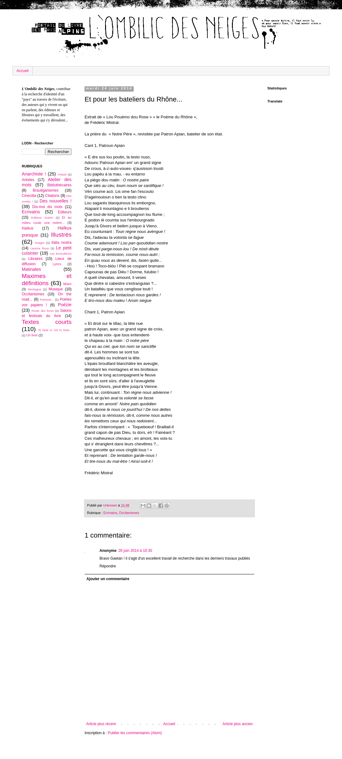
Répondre (107, 566)
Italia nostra (61, 242)
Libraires (35, 259)
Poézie (65, 304)
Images (39, 242)
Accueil (22, 71)
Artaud (62, 174)
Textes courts (47, 322)
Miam (67, 284)
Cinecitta (29, 195)
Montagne (34, 289)
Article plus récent (101, 724)
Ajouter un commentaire (107, 579)
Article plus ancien (238, 724)
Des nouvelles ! (55, 200)
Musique (55, 289)
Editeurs (65, 212)
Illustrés (61, 234)
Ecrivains (110, 513)
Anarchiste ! (34, 173)
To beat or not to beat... (55, 330)
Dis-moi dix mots (47, 207)
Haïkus (27, 228)
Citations (52, 195)
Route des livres (42, 310)
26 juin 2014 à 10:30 (135, 550)
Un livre (32, 335)
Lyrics (57, 264)
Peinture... (47, 299)
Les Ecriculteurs (61, 253)
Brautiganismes (45, 190)
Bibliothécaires (59, 185)
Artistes (28, 180)
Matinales (31, 269)
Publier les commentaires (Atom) (135, 733)
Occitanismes (129, 513)
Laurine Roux (39, 248)
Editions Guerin (42, 217)
